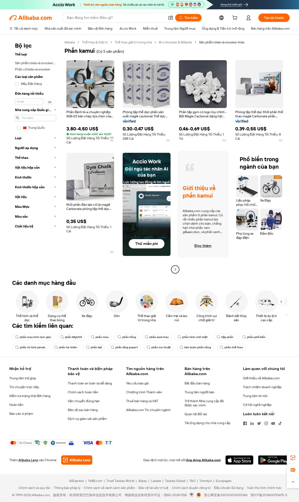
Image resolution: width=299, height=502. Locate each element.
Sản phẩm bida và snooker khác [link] (222, 42)
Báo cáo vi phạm (21, 413)
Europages (223, 481)
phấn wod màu (157, 337)
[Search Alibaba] (115, 17)
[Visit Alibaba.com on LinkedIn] (252, 423)
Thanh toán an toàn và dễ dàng (90, 383)
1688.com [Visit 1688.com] (95, 481)
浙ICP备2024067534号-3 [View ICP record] (268, 495)
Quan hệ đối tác (196, 414)
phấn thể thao (231, 347)
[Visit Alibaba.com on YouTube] (273, 423)
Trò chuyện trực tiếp (24, 387)
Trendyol (205, 481)
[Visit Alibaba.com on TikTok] (280, 423)
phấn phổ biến (253, 337)
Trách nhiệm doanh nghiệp (262, 387)
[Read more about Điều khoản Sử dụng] (227, 488)
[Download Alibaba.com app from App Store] (239, 460)
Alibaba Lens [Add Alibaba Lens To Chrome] (28, 460)
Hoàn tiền (16, 405)
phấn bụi (94, 347)
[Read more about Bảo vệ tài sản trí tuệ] (152, 488)
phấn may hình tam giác (33, 337)
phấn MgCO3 (71, 337)
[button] (170, 18)
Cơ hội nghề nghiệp (257, 405)
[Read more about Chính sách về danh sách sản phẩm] (108, 488)
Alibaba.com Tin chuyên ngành (148, 410)
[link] (293, 458)
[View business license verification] (191, 495)
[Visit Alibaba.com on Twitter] (259, 423)
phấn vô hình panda (30, 347)
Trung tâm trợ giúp (22, 378)
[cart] (235, 18)
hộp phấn (225, 337)
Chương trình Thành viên (144, 392)
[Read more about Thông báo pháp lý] (66, 488)
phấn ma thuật (159, 347)
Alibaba (69, 42)
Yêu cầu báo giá (137, 383)
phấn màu (100, 337)
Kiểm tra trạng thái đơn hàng (29, 396)
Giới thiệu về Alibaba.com (261, 378)
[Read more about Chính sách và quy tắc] (33, 488)
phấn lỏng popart (124, 347)
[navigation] (35, 156)
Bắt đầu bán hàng (197, 383)
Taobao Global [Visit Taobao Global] (175, 481)
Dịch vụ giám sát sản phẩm (87, 419)
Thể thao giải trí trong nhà (133, 42)
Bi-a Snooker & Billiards (175, 42)
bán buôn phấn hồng (195, 347)
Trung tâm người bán (199, 392)
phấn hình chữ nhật (193, 337)
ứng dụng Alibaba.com (203, 460)
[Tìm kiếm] (188, 17)
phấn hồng (126, 337)
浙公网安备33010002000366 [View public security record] (226, 495)
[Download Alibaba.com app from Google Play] (274, 460)
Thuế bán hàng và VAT (142, 401)
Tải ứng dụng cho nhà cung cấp (207, 423)
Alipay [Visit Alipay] (142, 481)
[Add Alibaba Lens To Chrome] (76, 460)
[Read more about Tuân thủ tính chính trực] (263, 488)
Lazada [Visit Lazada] (156, 481)
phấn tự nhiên (65, 347)
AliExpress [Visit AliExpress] (76, 481)
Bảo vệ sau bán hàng (83, 410)
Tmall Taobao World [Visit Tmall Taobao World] (120, 481)
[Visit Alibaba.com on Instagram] (266, 423)
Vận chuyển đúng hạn (84, 401)
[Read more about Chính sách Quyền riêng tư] (190, 488)
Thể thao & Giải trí (95, 42)
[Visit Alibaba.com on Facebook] (245, 423)
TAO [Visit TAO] (192, 481)
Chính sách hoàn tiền (83, 392)
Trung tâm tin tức (255, 396)
